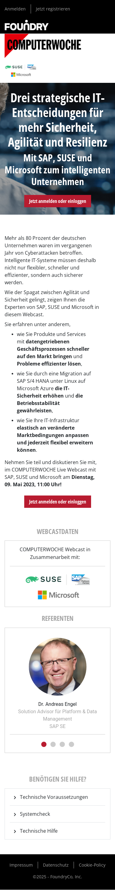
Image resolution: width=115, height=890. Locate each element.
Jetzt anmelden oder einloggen (57, 201)
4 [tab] (71, 745)
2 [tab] (53, 745)
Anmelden (15, 9)
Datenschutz (56, 865)
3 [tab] (62, 745)
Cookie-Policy (92, 865)
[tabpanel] (57, 681)
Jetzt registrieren (53, 9)
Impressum (21, 865)
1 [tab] (44, 745)
